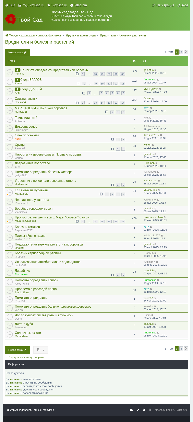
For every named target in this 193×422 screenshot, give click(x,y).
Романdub (21, 327)
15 (109, 102)
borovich (149, 270)
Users (18, 318)
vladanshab (21, 184)
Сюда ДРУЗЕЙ (31, 89)
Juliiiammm (21, 130)
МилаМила (21, 193)
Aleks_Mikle (22, 283)
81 (115, 74)
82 (122, 74)
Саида (19, 157)
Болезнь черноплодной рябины (38, 253)
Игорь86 (20, 256)
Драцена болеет (27, 126)
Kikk (146, 117)
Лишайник (22, 270)
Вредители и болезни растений (39, 42)
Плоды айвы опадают (31, 235)
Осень (147, 98)
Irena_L (19, 73)
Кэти (146, 108)
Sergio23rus (22, 292)
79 (102, 74)
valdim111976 (23, 239)
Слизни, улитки (26, 98)
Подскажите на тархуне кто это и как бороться (49, 244)
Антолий (20, 148)
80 (109, 74)
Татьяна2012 (151, 135)
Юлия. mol (21, 203)
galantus (149, 69)
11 (109, 83)
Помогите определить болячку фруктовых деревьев (53, 306)
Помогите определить (31, 297)
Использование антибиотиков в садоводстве (48, 262)
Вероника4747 (24, 230)
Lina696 (19, 247)
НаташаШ (21, 111)
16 (115, 102)
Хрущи (20, 145)
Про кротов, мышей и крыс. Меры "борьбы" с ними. (52, 217)
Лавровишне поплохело (32, 163)
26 (109, 221)
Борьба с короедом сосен (33, 208)
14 (102, 102)
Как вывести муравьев (31, 190)
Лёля (18, 138)
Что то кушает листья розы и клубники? (44, 315)
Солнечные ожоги (28, 332)
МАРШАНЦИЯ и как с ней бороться (41, 108)
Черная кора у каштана (32, 200)
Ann (17, 92)
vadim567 (20, 265)
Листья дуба (24, 324)
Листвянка (150, 79)
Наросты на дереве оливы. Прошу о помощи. (48, 154)
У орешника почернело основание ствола (45, 180)
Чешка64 (20, 102)
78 (95, 74)
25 (102, 221)
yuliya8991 (21, 175)
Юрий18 (20, 301)
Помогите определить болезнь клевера (44, 172)
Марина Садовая (25, 220)
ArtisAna (20, 121)
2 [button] (181, 51)
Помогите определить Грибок (36, 280)
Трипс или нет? (26, 117)
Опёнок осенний (27, 135)
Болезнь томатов (27, 227)
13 (122, 83)
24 (95, 221)
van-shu (19, 309)
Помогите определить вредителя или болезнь (54, 70)
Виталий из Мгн (153, 217)
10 (102, 83)
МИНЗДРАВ (151, 89)
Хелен (18, 83)
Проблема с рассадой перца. (36, 289)
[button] (186, 52)
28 (122, 221)
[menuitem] (10, 5)
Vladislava (21, 212)
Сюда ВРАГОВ (31, 79)
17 (122, 102)
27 (115, 221)
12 (115, 83)
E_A (17, 166)
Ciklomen (149, 162)
